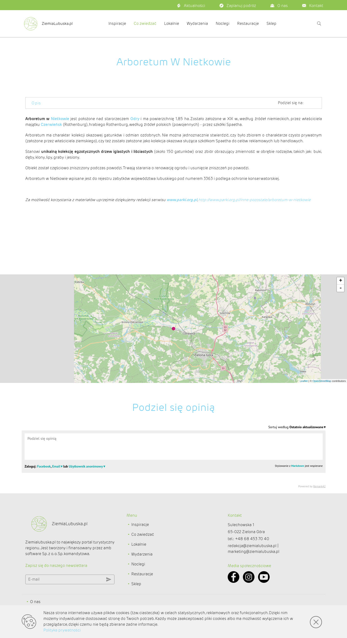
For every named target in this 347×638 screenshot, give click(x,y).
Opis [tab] (36, 103)
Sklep (271, 23)
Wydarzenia (197, 23)
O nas (35, 601)
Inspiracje (117, 23)
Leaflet (304, 381)
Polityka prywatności (62, 630)
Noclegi (222, 23)
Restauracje (248, 23)
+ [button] (340, 281)
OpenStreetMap (322, 381)
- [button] (340, 288)
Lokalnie (171, 23)
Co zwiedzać (145, 23)
